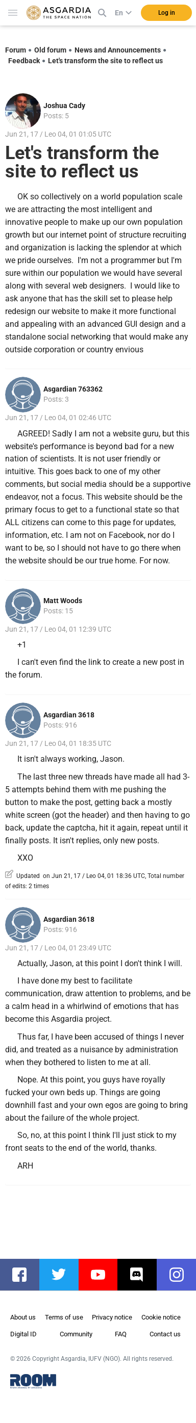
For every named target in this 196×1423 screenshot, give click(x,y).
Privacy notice (112, 1317)
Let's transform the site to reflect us (105, 61)
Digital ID (23, 1334)
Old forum (50, 50)
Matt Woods (62, 601)
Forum (15, 50)
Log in (166, 12)
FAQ (121, 1334)
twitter (64, 1274)
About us (23, 1317)
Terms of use (64, 1317)
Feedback (24, 61)
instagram (181, 1274)
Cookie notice (161, 1317)
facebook (24, 1274)
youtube (103, 1274)
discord (142, 1274)
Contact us (165, 1334)
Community (76, 1334)
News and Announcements (118, 50)
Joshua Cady (64, 105)
